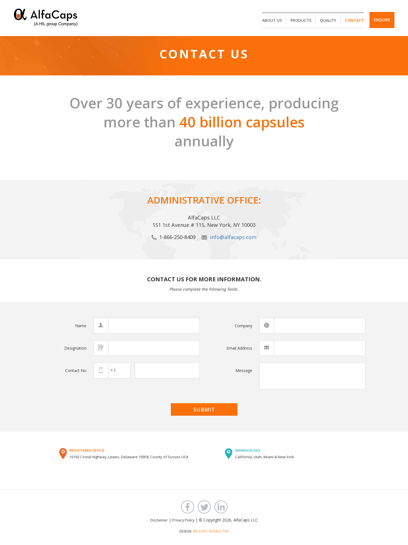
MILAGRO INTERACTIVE (211, 531)
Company (243, 325)
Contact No (75, 370)
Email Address (239, 347)
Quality (326, 20)
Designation (75, 347)
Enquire (381, 20)
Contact (352, 20)
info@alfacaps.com (233, 237)
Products (298, 20)
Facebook (187, 506)
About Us (269, 20)
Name (80, 325)
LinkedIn (221, 506)
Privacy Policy (183, 519)
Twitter (204, 506)
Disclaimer (159, 519)
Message (243, 370)
